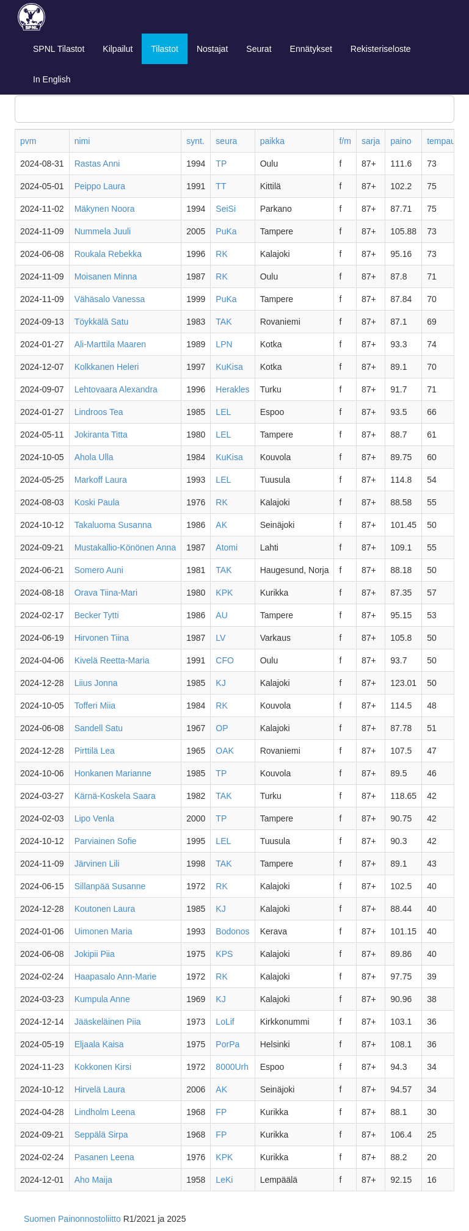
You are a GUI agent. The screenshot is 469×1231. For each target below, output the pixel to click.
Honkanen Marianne (113, 773)
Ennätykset (311, 49)
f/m (345, 141)
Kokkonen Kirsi (103, 1067)
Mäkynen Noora (105, 209)
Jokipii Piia (95, 954)
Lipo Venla (94, 818)
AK (221, 525)
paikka (272, 141)
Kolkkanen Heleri (107, 367)
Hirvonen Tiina (102, 638)
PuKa (226, 231)
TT (221, 186)
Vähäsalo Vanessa (110, 299)
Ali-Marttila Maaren (110, 344)
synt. (195, 141)
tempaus (443, 141)
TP (221, 163)
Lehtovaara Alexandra (116, 389)
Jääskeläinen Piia (108, 1022)
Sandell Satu (99, 728)
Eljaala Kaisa (99, 1044)
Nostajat (212, 49)
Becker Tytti (97, 615)
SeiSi (226, 209)
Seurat (258, 49)
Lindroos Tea (99, 412)
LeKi (224, 1180)
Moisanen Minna (106, 276)
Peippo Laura (100, 186)
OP (222, 728)
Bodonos (232, 931)
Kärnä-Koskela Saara (115, 796)
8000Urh (232, 1067)
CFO (225, 660)
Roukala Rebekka (108, 254)
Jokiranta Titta (101, 434)
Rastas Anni (97, 163)
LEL (223, 412)
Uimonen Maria (104, 931)
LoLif (225, 1022)
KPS (224, 954)
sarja (371, 141)
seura (226, 141)
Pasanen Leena (104, 1157)
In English (51, 79)
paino (400, 141)
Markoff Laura (101, 480)
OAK (225, 751)
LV (220, 638)
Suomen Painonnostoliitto (72, 1219)
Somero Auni (99, 570)
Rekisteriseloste (381, 49)
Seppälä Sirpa (101, 1134)
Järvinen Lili (97, 863)
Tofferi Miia (95, 705)
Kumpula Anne (102, 999)
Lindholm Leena (105, 1112)
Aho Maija (93, 1180)
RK (221, 254)
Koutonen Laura (105, 909)
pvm (28, 141)
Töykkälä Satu (102, 322)
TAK (223, 322)
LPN (224, 344)
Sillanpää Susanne (110, 886)
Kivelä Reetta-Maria (112, 660)
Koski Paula (97, 502)
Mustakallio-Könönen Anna (125, 547)
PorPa (227, 1044)
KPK (224, 592)
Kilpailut (118, 49)
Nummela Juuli (103, 231)
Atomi (227, 547)
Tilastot (164, 49)
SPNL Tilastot (58, 49)
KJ (220, 683)
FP (221, 1112)
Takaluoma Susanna (113, 525)
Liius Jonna (96, 683)
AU (221, 615)
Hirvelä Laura (100, 1089)
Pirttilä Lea (95, 751)
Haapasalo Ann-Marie (116, 976)
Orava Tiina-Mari (106, 592)
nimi (82, 141)
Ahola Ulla (94, 457)
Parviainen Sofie (106, 841)
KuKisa (229, 367)
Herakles (232, 389)
